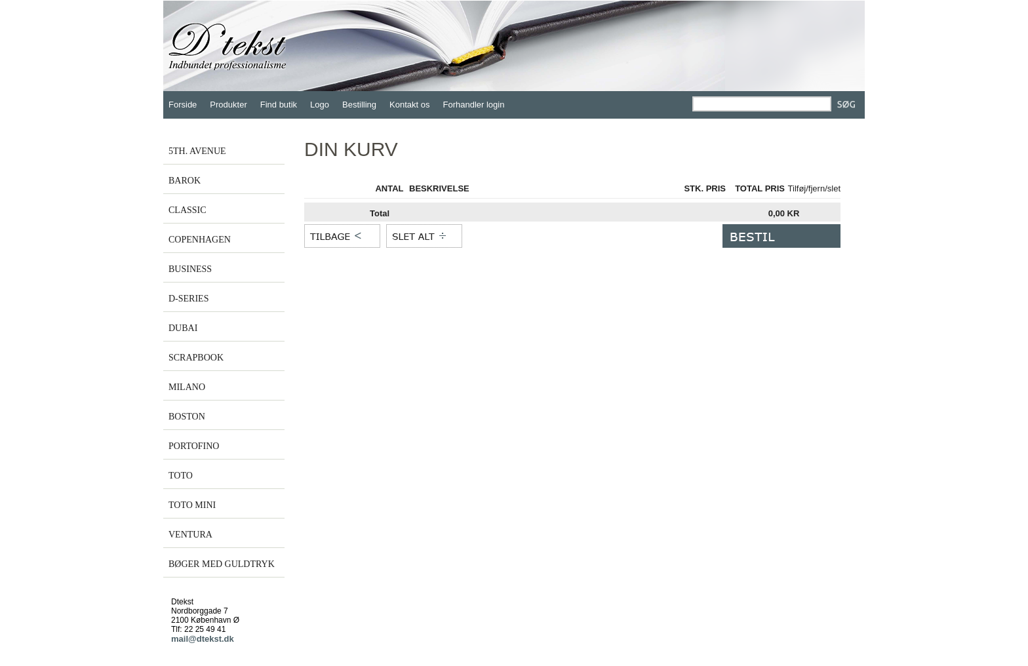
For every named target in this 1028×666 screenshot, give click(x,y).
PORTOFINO (193, 446)
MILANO (186, 387)
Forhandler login (474, 104)
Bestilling (359, 104)
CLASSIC (187, 210)
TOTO (180, 475)
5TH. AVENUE (197, 151)
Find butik (278, 104)
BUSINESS (190, 269)
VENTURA (190, 534)
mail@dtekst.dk (202, 639)
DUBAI (182, 328)
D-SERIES (188, 299)
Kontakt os (409, 104)
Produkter (228, 104)
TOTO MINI (192, 505)
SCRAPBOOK (196, 357)
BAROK (184, 181)
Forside (182, 104)
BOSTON (186, 416)
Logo (319, 104)
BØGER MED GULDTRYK (221, 564)
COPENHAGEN (199, 240)
